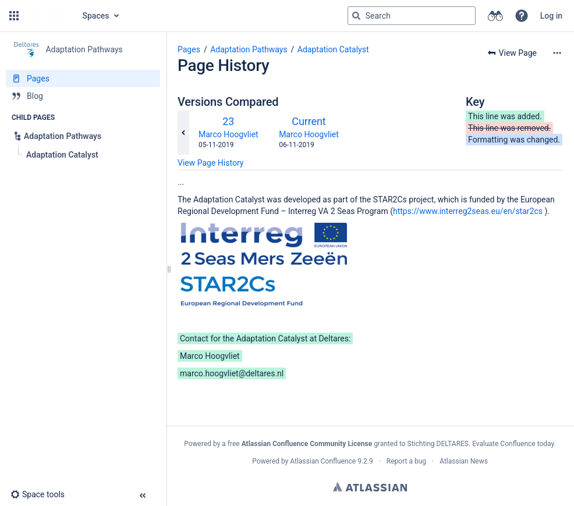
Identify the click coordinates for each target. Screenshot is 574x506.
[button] (14, 15)
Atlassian (370, 486)
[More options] (557, 53)
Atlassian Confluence (323, 461)
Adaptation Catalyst (333, 49)
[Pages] (83, 78)
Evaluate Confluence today (513, 444)
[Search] (356, 15)
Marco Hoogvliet (228, 134)
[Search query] (412, 15)
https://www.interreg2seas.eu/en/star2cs (468, 211)
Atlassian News (464, 461)
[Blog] (83, 96)
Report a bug (406, 461)
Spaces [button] (96, 15)
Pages (189, 49)
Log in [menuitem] (551, 15)
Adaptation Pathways (248, 49)
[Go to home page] (49, 15)
